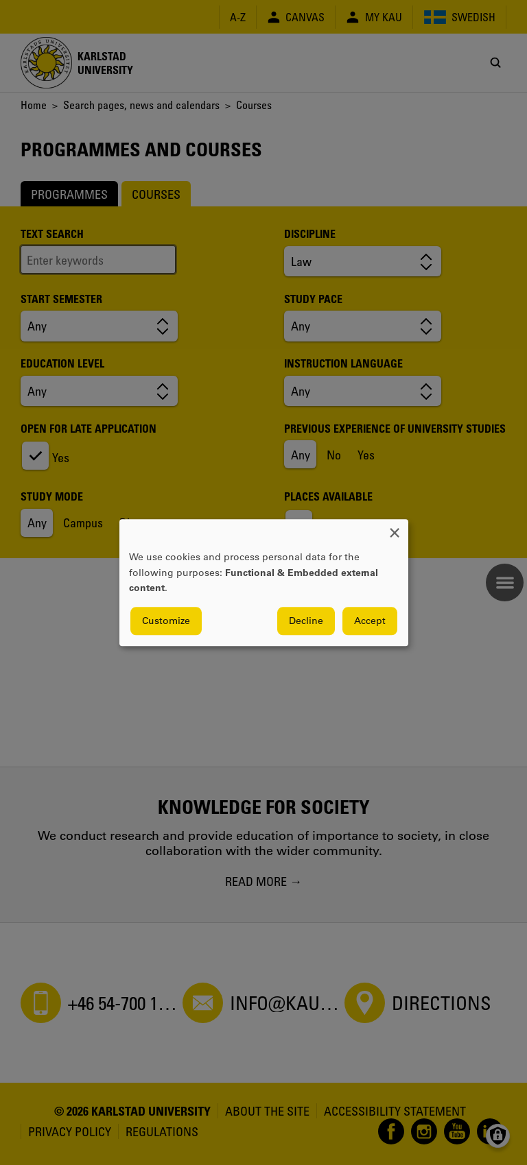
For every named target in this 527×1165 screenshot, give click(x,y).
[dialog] (263, 582)
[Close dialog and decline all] (394, 527)
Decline (306, 620)
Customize (166, 620)
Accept (370, 620)
